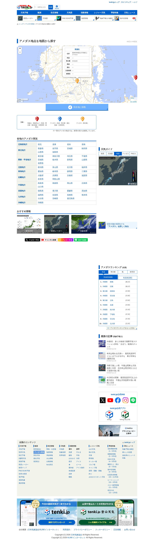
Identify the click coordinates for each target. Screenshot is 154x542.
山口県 (40, 187)
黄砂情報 (22, 483)
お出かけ (72, 458)
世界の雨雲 (23, 474)
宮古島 (112, 319)
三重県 (84, 171)
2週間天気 (22, 458)
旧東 (111, 286)
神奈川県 (56, 156)
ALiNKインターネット (49, 530)
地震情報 (49, 452)
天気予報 (24, 13)
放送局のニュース (128, 455)
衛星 (102, 153)
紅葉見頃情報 (114, 476)
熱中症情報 (114, 471)
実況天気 (36, 455)
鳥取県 (40, 183)
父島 (111, 300)
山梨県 (84, 160)
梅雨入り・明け (114, 465)
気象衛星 (62, 452)
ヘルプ (134, 2)
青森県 (40, 148)
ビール (78, 464)
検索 (50, 7)
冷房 (77, 458)
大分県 (40, 198)
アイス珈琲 (80, 468)
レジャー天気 (99, 13)
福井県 (84, 167)
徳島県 (40, 191)
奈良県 (40, 179)
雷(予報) (22, 477)
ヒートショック (114, 481)
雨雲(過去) (37, 449)
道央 (69, 144)
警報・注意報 (51, 449)
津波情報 (49, 455)
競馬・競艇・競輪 (95, 471)
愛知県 (40, 171)
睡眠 (70, 477)
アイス (78, 461)
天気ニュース (129, 13)
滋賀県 (84, 175)
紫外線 (71, 468)
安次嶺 (112, 296)
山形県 (40, 152)
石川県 (70, 167)
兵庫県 (55, 175)
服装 (70, 455)
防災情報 (54, 13)
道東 (54, 144)
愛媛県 (70, 191)
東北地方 (21, 150)
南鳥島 (112, 291)
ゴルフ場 (92, 464)
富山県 (55, 167)
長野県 (40, 163)
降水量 (113, 272)
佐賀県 (55, 195)
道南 (83, 144)
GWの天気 (114, 460)
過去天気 (36, 458)
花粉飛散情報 (114, 450)
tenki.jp (25, 8)
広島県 (84, 183)
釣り (90, 474)
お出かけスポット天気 (97, 477)
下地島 (112, 314)
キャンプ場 (93, 468)
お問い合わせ (129, 530)
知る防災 (49, 464)
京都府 (70, 175)
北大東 (112, 323)
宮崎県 (55, 198)
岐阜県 (55, 171)
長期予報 (22, 461)
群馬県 (70, 160)
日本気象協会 (33, 530)
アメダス (125, 153)
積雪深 (132, 272)
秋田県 (84, 148)
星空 (70, 461)
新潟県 (40, 167)
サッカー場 (93, 461)
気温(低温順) (127, 278)
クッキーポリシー (102, 530)
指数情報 (84, 13)
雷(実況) (36, 461)
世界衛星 (62, 455)
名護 (111, 305)
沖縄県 (40, 203)
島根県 (55, 183)
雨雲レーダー (23, 464)
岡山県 (70, 183)
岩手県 (55, 148)
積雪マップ (23, 468)
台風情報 (49, 461)
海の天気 (92, 452)
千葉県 (84, 156)
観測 (39, 13)
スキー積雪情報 (114, 486)
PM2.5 (133, 153)
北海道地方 (22, 144)
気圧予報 (22, 455)
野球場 (91, 458)
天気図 (69, 13)
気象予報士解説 (128, 449)
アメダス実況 (39, 452)
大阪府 (40, 175)
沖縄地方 (21, 203)
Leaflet (132, 98)
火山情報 (49, 458)
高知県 (84, 191)
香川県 (55, 191)
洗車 (70, 474)
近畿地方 (21, 177)
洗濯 (70, 452)
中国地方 (21, 185)
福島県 (55, 152)
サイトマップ (126, 2)
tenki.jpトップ (114, 2)
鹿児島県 (70, 198)
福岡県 (40, 195)
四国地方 (21, 191)
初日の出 (114, 491)
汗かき (78, 452)
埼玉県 (70, 156)
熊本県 (84, 195)
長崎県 (70, 195)
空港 (90, 455)
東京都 (40, 156)
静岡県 (70, 171)
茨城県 (40, 160)
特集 (124, 458)
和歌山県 (56, 179)
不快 (77, 455)
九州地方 (21, 197)
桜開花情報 (114, 455)
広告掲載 (117, 530)
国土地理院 (133, 102)
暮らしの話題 (127, 452)
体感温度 (72, 471)
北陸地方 (21, 167)
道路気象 (22, 480)
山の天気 (92, 449)
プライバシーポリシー (83, 530)
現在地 (57, 8)
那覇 (111, 282)
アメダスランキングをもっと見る (122, 328)
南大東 (112, 310)
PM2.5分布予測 (24, 471)
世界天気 (22, 452)
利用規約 (66, 530)
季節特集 (114, 13)
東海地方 (21, 171)
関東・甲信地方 (24, 160)
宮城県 (70, 148)
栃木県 (55, 160)
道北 (40, 144)
